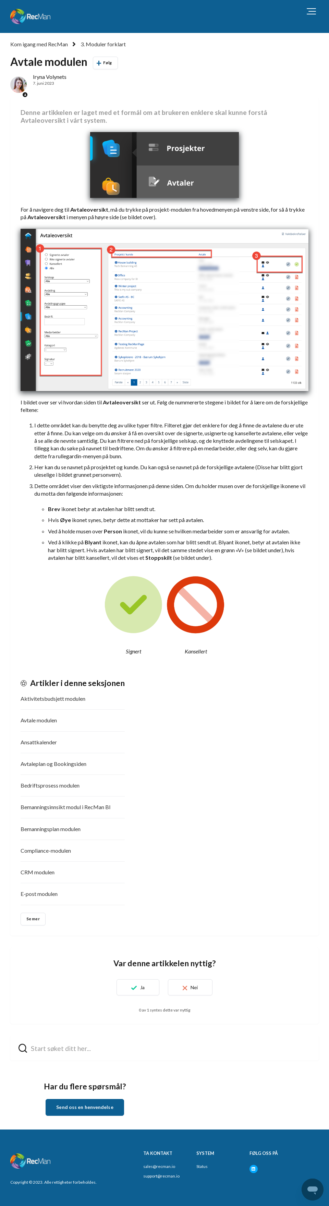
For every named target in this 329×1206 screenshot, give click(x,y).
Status (202, 1166)
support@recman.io (161, 1176)
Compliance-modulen (46, 850)
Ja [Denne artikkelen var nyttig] (142, 987)
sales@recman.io (159, 1166)
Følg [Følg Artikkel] (107, 62)
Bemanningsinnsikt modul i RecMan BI (66, 807)
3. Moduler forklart (103, 44)
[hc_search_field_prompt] (164, 1048)
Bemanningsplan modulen (51, 829)
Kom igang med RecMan (39, 44)
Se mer (33, 918)
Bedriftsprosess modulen (50, 785)
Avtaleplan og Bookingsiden (53, 763)
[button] (311, 11)
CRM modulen (37, 872)
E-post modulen (39, 893)
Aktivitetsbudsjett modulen (53, 698)
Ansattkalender (39, 742)
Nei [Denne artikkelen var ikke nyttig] (194, 987)
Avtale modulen (39, 720)
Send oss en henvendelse (84, 1107)
